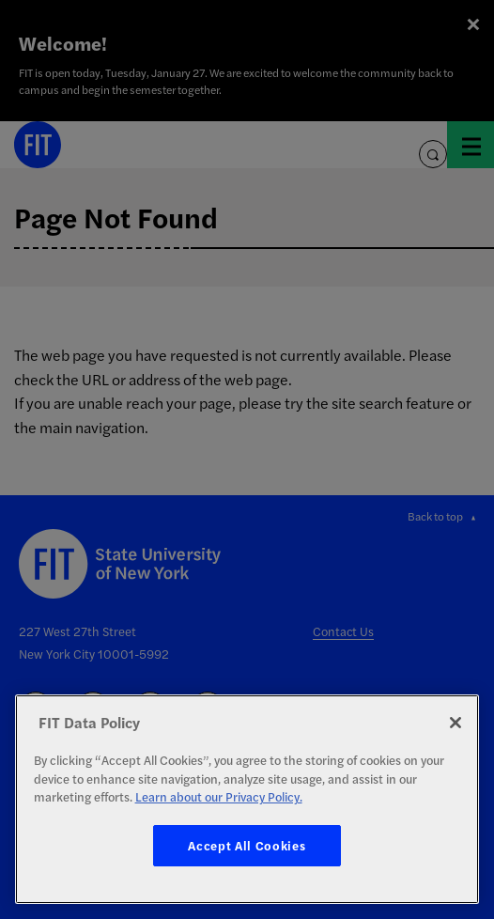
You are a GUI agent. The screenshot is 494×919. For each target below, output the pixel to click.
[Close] (455, 722)
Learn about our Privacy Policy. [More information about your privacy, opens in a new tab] (218, 796)
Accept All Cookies (246, 845)
